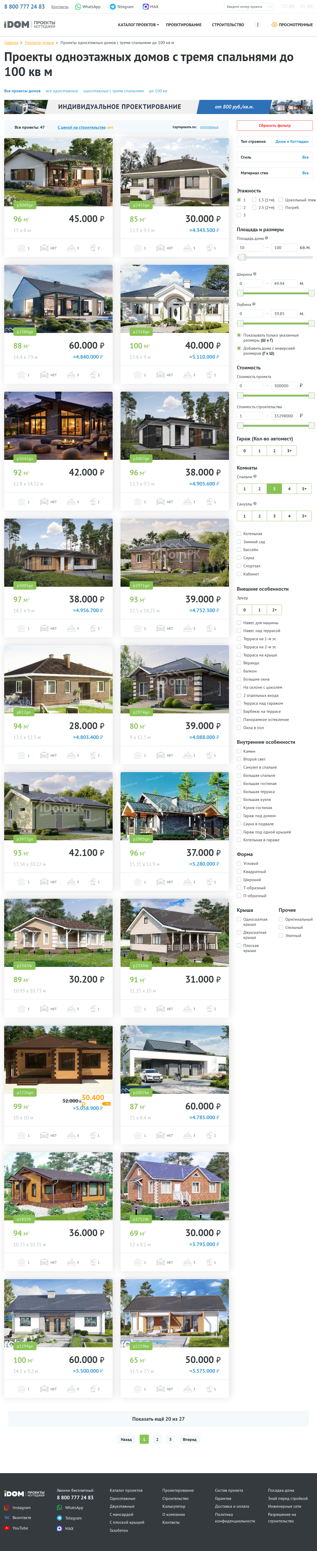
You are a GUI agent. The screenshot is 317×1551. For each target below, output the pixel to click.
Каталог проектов (137, 24)
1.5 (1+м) (266, 199)
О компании (173, 1514)
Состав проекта (229, 1490)
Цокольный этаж (300, 199)
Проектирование (183, 24)
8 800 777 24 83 (24, 6)
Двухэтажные (122, 1506)
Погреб (292, 207)
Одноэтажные (122, 1498)
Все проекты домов (22, 90)
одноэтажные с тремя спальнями (113, 90)
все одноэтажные (62, 90)
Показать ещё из (158, 1418)
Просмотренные (292, 24)
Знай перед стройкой (288, 1498)
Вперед (189, 1439)
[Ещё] (257, 24)
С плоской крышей (127, 1522)
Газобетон (119, 1530)
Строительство (228, 24)
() (289, 6)
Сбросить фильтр (275, 125)
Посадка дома (281, 1490)
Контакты (60, 6)
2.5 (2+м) (266, 207)
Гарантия (223, 1498)
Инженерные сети (284, 1506)
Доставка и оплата (232, 1506)
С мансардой (121, 1514)
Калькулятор (173, 1506)
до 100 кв (158, 90)
